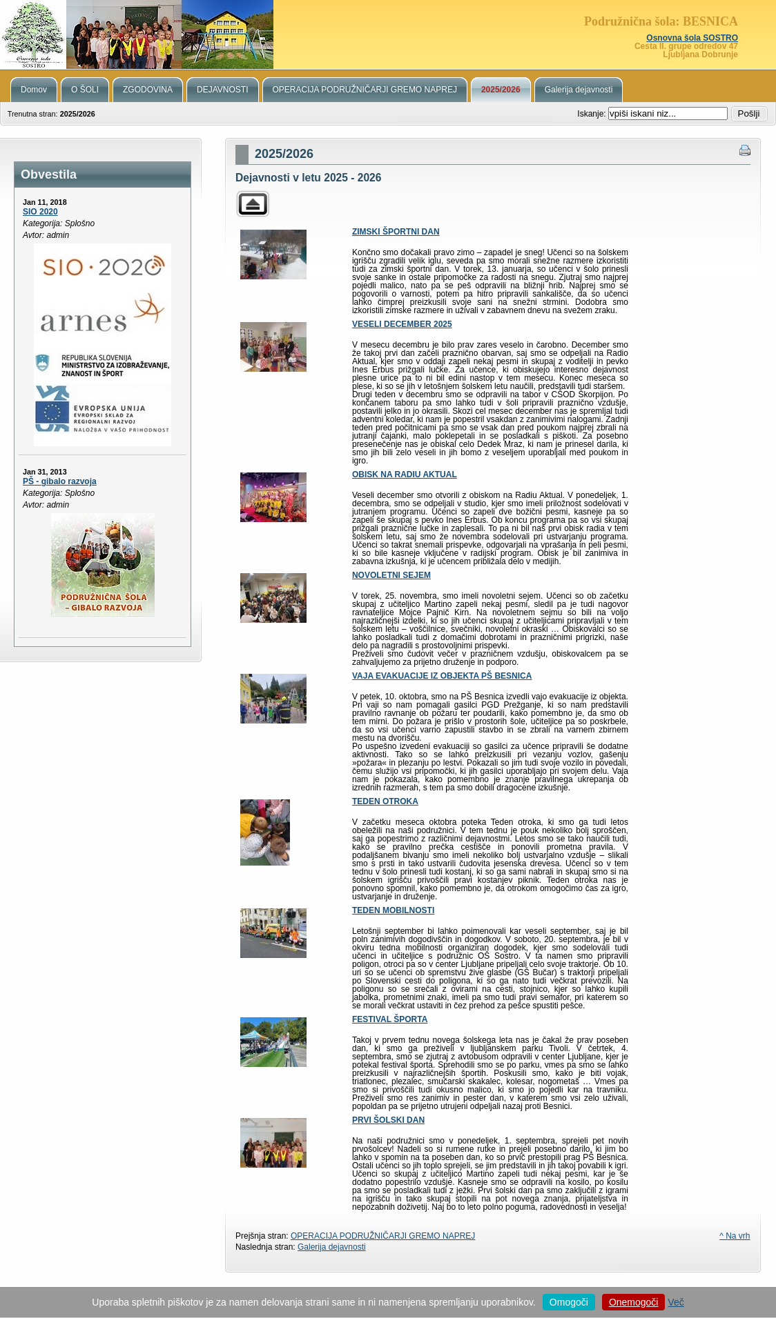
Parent (252, 203)
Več (675, 1302)
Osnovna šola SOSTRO (692, 38)
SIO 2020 (40, 212)
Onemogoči (634, 1302)
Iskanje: (592, 114)
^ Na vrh (734, 1236)
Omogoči (569, 1302)
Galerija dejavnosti (332, 1247)
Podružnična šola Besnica (388, 34)
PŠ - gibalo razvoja (60, 481)
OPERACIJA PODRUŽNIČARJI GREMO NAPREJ (383, 1236)
